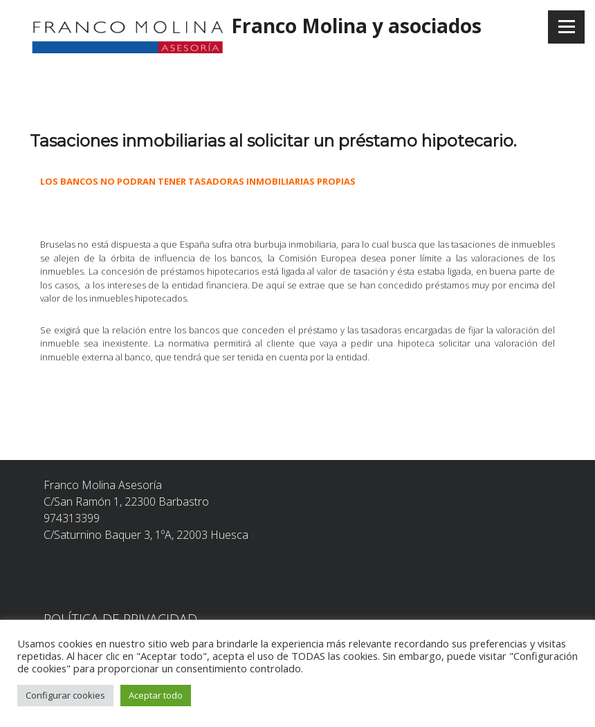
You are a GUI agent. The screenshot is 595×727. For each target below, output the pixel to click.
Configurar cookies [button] (65, 695)
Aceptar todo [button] (156, 695)
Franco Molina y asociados (356, 25)
